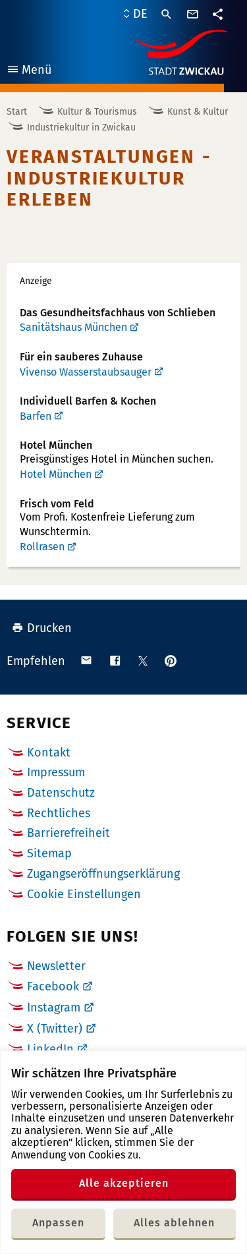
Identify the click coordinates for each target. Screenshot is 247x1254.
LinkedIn (50, 1049)
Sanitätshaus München (73, 327)
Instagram (53, 1007)
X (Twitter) (54, 1028)
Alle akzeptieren (124, 1183)
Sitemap (49, 853)
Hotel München (56, 474)
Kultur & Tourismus (97, 111)
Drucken (42, 628)
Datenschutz (61, 792)
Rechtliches (58, 813)
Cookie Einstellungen (84, 894)
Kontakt (48, 752)
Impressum (56, 772)
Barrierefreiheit (68, 833)
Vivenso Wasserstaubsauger (85, 372)
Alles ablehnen (174, 1222)
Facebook (53, 986)
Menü (28, 71)
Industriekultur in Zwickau (81, 127)
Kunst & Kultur (197, 111)
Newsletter (56, 966)
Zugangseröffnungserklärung (103, 874)
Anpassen (58, 1222)
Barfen (35, 416)
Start (17, 111)
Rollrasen (42, 546)
